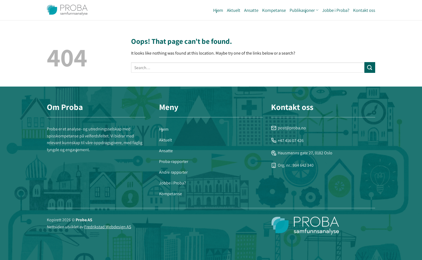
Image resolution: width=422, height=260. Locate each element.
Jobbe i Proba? (335, 10)
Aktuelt (233, 10)
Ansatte (251, 10)
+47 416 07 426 (287, 140)
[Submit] (369, 67)
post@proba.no (288, 128)
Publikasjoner (304, 10)
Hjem (218, 10)
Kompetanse (274, 10)
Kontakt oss (364, 10)
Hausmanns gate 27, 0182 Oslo (301, 153)
